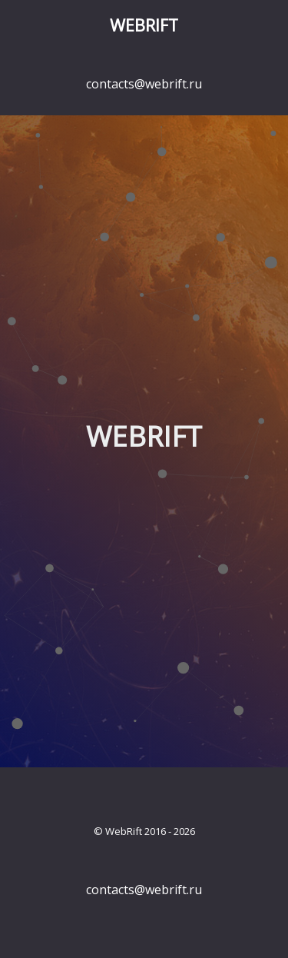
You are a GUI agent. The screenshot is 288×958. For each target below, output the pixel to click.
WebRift (144, 25)
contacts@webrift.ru (144, 83)
